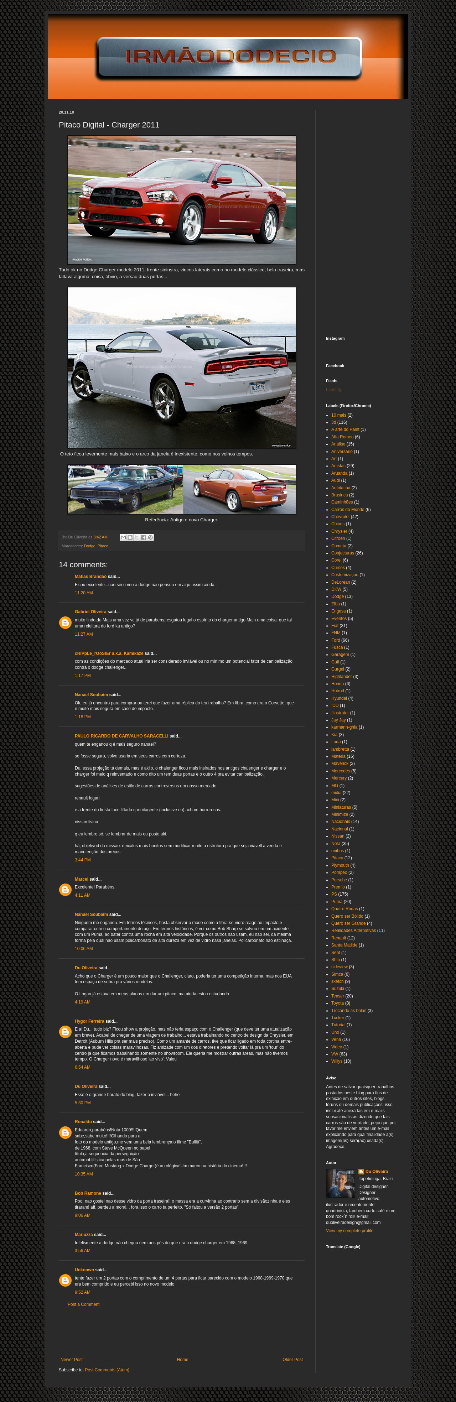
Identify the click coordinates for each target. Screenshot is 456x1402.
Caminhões (342, 502)
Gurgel (337, 669)
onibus (337, 850)
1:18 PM (83, 716)
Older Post (293, 1359)
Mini (335, 799)
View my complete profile (349, 1230)
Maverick (339, 763)
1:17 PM (83, 675)
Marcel (81, 879)
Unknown (84, 1269)
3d (333, 422)
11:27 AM (84, 634)
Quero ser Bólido (347, 916)
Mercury (339, 778)
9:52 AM (82, 1292)
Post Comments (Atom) (107, 1369)
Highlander (341, 676)
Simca (337, 974)
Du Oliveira (86, 967)
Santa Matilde (344, 945)
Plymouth (340, 865)
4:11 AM (82, 895)
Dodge (89, 546)
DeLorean (340, 582)
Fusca (337, 647)
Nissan (337, 836)
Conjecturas (342, 553)
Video (336, 1046)
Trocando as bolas (348, 1010)
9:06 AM (82, 1215)
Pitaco (103, 546)
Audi (335, 480)
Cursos (338, 567)
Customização (344, 574)
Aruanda (339, 473)
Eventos (339, 618)
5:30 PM (83, 1102)
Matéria (338, 756)
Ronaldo (83, 1121)
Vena (336, 1039)
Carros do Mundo (347, 509)
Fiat (334, 625)
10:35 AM (84, 1174)
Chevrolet (340, 516)
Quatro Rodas (344, 908)
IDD (335, 705)
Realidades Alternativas (353, 930)
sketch (337, 981)
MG (334, 785)
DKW (336, 589)
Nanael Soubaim (91, 694)
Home (182, 1359)
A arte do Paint (345, 429)
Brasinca (339, 494)
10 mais (338, 415)
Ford (335, 640)
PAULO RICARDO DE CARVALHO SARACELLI (122, 736)
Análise (338, 444)
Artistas (338, 465)
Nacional (339, 829)
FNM (336, 632)
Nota (335, 843)
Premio (338, 887)
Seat (335, 952)
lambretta (340, 749)
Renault (338, 937)
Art (334, 458)
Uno (335, 1032)
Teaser (337, 996)
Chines (337, 523)
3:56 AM (82, 1250)
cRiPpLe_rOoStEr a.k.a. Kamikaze (109, 653)
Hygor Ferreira (89, 1021)
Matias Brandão (91, 576)
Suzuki (337, 988)
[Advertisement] (188, 1332)
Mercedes (340, 770)
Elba (335, 603)
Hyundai (339, 698)
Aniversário (342, 451)
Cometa (338, 545)
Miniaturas (341, 807)
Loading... (335, 389)
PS (334, 894)
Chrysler (339, 531)
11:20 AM (84, 592)
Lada (336, 741)
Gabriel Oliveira (91, 611)
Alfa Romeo (342, 436)
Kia (334, 734)
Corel (336, 560)
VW (334, 1054)
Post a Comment (83, 1304)
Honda (337, 683)
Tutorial (338, 1024)
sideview (339, 966)
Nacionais (340, 821)
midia (336, 792)
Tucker (337, 1017)
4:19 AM (82, 1002)
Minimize (339, 814)
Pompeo (339, 872)
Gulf (335, 662)
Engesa (338, 611)
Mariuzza (84, 1234)
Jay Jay (338, 720)
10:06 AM (84, 948)
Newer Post (72, 1359)
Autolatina (340, 487)
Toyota (337, 1003)
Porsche (339, 879)
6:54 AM (82, 1067)
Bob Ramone (88, 1193)
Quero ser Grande (348, 923)
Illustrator (340, 712)
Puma (336, 901)
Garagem (340, 654)
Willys (336, 1061)
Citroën (338, 538)
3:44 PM (83, 860)
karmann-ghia (344, 727)
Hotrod (337, 690)
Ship (335, 959)
